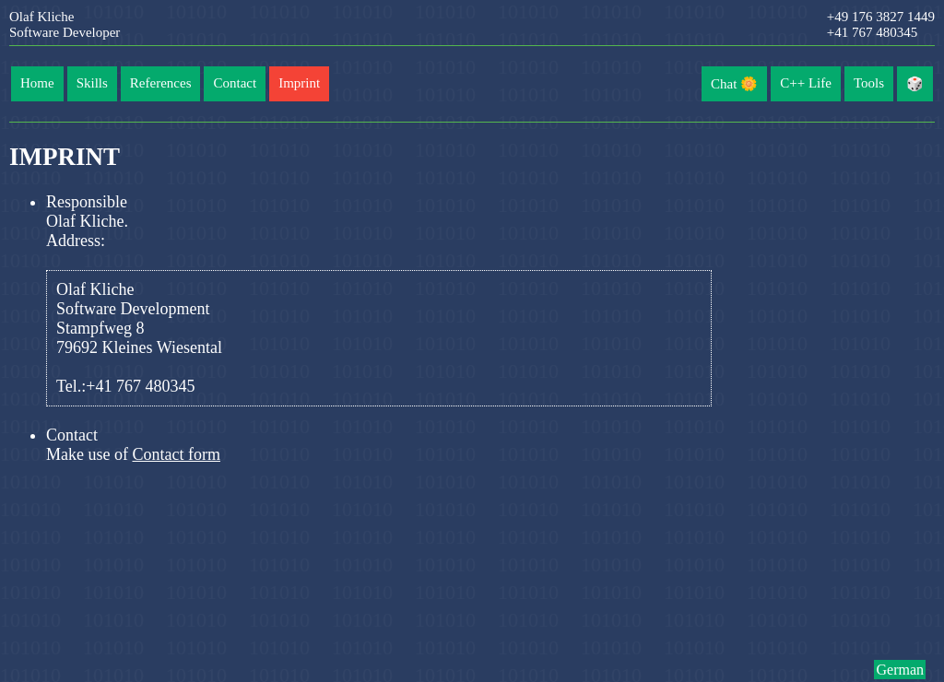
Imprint (299, 83)
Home (37, 83)
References (161, 83)
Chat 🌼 (734, 83)
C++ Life (806, 83)
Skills (92, 83)
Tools (869, 83)
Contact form (175, 454)
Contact (234, 83)
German (900, 669)
